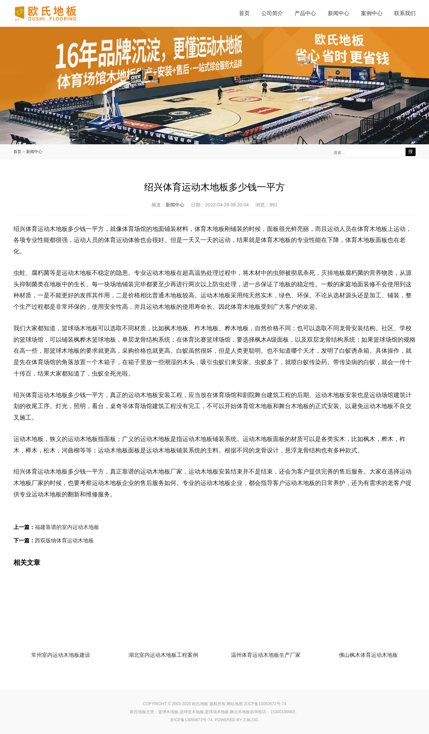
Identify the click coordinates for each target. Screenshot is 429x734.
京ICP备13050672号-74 (265, 703)
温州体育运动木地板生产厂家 (266, 655)
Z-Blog (250, 720)
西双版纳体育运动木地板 (64, 540)
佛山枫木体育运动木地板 (368, 655)
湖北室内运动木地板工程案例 (163, 655)
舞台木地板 (240, 711)
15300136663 (282, 711)
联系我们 (405, 13)
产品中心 (305, 13)
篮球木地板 (168, 711)
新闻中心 (338, 13)
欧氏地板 (138, 711)
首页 (244, 13)
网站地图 (235, 703)
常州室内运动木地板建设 (60, 655)
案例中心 (371, 13)
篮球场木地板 (217, 711)
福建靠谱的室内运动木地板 (67, 527)
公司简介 (272, 13)
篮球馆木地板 (192, 711)
